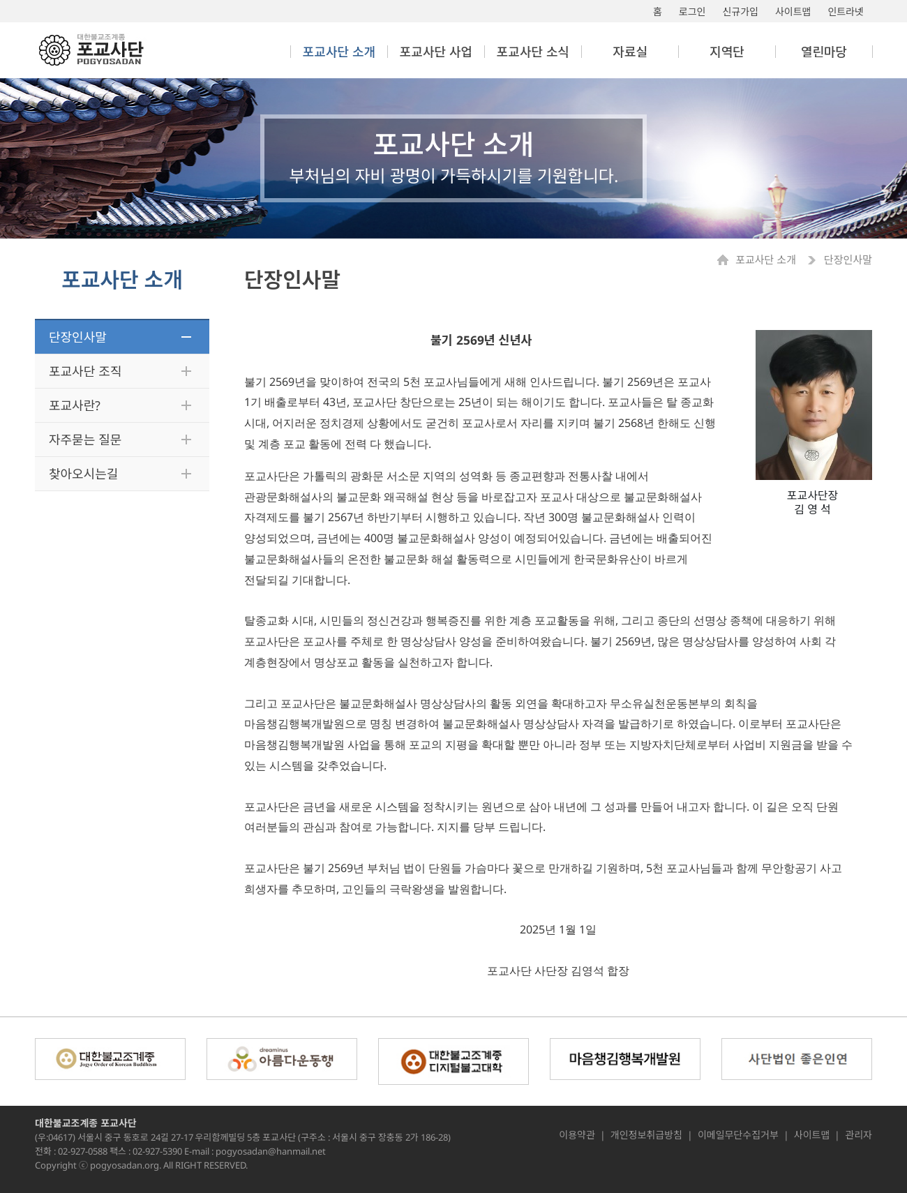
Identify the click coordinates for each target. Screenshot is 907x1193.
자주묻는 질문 (85, 439)
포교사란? (74, 405)
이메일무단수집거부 (738, 1135)
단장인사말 (78, 337)
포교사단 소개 (767, 260)
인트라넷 (845, 11)
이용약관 (577, 1135)
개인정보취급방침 (646, 1135)
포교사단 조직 (85, 371)
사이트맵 (793, 11)
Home (726, 260)
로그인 (692, 11)
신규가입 (740, 11)
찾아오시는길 (83, 473)
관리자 (858, 1135)
